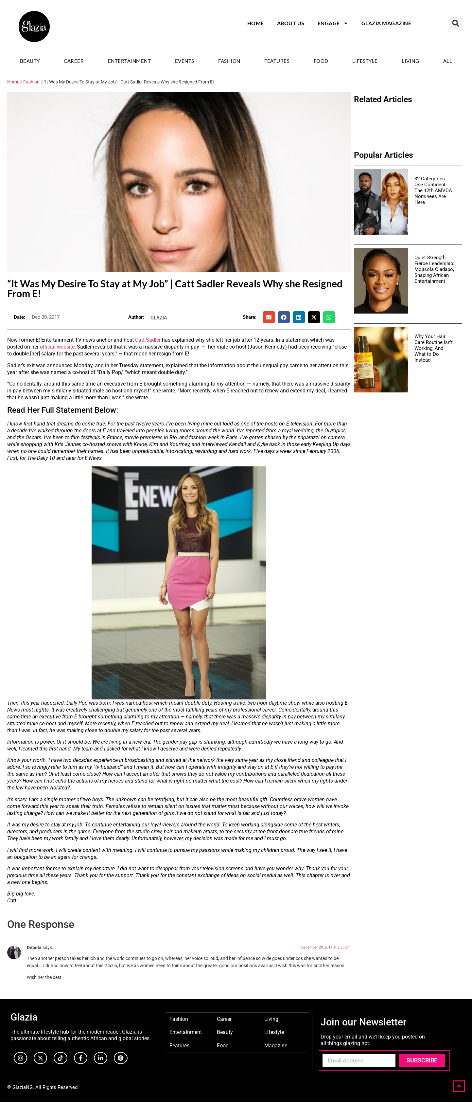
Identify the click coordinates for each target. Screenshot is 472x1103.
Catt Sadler (148, 340)
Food (321, 61)
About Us (291, 23)
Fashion (229, 61)
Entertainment (129, 61)
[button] (455, 23)
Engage (333, 23)
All (447, 61)
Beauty (30, 61)
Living (410, 61)
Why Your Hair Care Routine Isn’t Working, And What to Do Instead (433, 348)
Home (255, 23)
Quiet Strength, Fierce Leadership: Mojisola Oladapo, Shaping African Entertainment (434, 269)
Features (276, 61)
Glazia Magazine (386, 23)
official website (57, 347)
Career (74, 61)
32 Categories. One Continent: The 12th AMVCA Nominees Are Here (433, 190)
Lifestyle (365, 61)
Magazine (275, 1045)
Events (184, 61)
